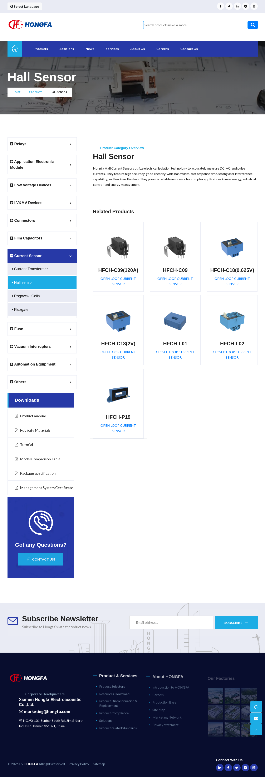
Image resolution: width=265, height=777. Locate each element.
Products (41, 49)
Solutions (66, 49)
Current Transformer (30, 269)
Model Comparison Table (37, 459)
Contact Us (189, 49)
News (89, 49)
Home (16, 92)
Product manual (30, 416)
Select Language (24, 6)
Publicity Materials (32, 430)
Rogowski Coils (26, 296)
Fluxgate (20, 309)
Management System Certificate (44, 487)
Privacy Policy (79, 764)
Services (112, 49)
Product (35, 92)
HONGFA (31, 764)
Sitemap (99, 764)
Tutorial (24, 444)
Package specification (35, 473)
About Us (137, 49)
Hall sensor (22, 282)
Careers (162, 49)
